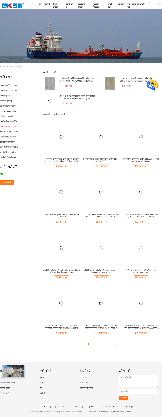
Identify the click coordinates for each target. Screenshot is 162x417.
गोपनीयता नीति (108, 407)
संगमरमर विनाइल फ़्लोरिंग (9, 132)
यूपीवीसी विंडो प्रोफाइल (8, 157)
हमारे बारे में (69, 5)
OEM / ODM (84, 383)
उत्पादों (47, 4)
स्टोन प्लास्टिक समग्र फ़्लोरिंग (9, 111)
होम (31, 407)
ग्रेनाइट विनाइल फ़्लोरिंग (8, 137)
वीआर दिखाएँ (55, 5)
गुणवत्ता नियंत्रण (96, 5)
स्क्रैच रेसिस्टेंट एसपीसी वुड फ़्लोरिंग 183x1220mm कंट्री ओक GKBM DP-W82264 (141, 160)
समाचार (121, 4)
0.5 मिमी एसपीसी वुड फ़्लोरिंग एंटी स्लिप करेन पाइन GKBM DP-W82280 (140, 271)
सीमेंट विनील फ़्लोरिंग (7, 142)
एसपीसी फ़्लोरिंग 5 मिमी (8, 85)
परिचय (42, 378)
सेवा (41, 388)
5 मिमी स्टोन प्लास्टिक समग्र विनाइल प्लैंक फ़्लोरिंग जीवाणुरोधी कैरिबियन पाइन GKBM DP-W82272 (61, 327)
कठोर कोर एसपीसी (7, 116)
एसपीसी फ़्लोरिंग (5, 96)
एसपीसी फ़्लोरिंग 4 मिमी (8, 91)
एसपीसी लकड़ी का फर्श (17, 67)
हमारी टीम (43, 393)
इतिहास (42, 383)
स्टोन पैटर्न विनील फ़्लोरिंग (9, 147)
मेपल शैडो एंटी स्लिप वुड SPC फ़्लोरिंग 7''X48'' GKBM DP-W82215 (61, 216)
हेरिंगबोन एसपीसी (6, 101)
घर (40, 4)
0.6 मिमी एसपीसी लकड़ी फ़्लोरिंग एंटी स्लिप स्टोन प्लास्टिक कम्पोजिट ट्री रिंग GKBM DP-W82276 (101, 327)
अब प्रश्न (67, 86)
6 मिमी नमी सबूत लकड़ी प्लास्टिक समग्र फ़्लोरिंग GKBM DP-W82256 (101, 160)
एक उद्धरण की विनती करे (135, 5)
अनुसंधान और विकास (86, 388)
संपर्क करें (110, 5)
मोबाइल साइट (128, 407)
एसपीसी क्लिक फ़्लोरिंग (8, 106)
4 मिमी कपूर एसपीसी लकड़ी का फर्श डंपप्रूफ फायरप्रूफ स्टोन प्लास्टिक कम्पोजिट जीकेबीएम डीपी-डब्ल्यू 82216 (61, 160)
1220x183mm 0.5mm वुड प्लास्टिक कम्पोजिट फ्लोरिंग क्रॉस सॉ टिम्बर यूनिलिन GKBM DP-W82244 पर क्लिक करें (140, 327)
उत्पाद (44, 407)
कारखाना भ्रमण (81, 5)
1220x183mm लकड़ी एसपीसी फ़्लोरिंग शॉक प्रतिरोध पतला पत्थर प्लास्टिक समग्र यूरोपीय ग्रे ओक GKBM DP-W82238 (138, 81)
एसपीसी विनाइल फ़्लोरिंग (8, 121)
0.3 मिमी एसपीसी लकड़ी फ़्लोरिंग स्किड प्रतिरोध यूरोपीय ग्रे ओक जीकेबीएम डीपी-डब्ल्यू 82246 (61, 271)
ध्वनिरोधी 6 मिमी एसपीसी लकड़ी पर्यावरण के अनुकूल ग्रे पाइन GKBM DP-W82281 (101, 271)
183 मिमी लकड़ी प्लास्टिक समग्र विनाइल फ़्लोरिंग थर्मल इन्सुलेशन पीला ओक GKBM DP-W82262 (140, 216)
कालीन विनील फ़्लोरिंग (8, 152)
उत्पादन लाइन (84, 378)
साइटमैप (90, 407)
